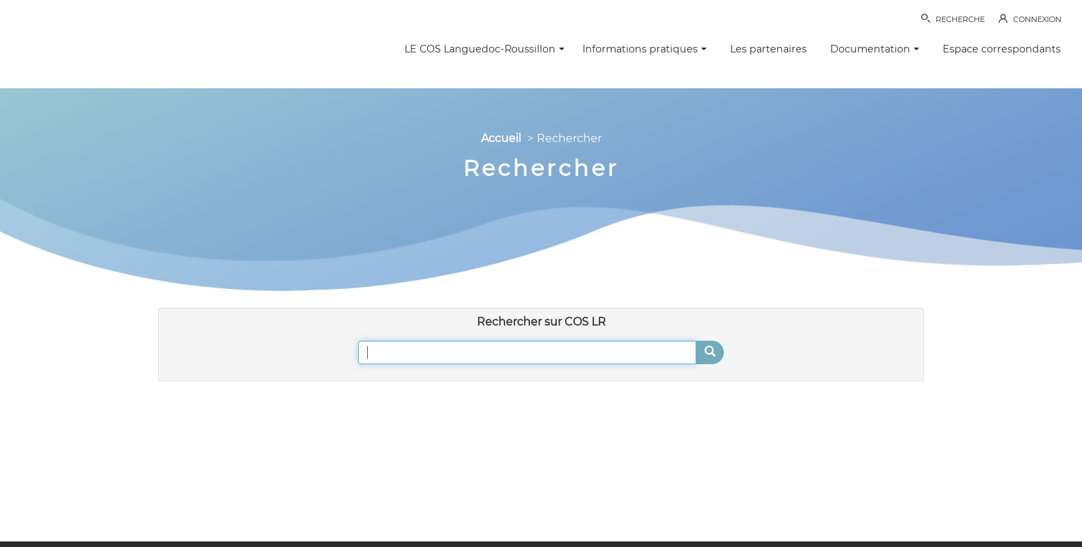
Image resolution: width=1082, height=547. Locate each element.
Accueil (501, 138)
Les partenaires (768, 49)
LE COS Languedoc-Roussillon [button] (484, 49)
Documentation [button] (874, 49)
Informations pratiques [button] (644, 49)
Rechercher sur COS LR (541, 321)
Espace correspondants (1002, 49)
